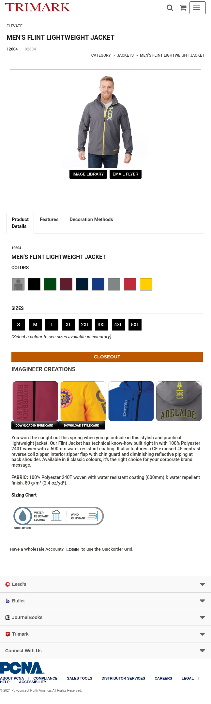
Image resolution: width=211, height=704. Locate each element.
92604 (30, 49)
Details (20, 222)
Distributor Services (123, 678)
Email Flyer (126, 174)
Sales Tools (79, 678)
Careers (163, 678)
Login (73, 549)
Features (49, 219)
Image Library (88, 174)
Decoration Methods (91, 219)
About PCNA (12, 678)
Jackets (125, 55)
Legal (188, 678)
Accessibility (32, 682)
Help (4, 682)
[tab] (21, 223)
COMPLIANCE (45, 678)
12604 (12, 49)
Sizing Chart (24, 495)
